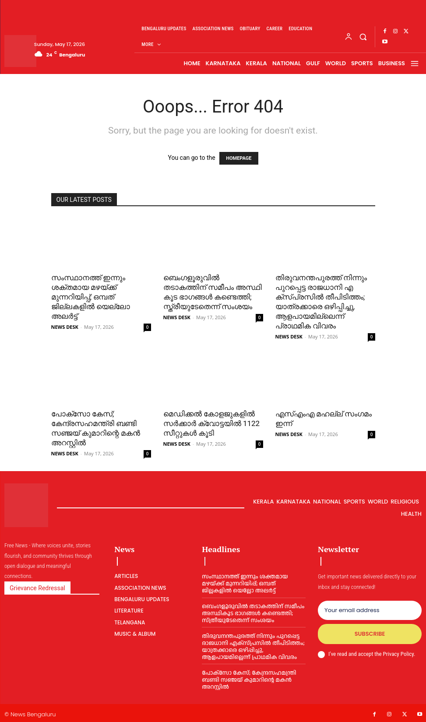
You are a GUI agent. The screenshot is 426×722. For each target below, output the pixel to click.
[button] (362, 36)
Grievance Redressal (37, 588)
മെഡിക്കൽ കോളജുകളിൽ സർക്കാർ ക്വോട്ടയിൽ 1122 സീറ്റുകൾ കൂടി (211, 423)
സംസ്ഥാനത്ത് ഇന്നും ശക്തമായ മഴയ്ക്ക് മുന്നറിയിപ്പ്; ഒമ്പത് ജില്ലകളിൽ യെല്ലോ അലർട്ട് (90, 296)
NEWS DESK (64, 327)
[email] (370, 610)
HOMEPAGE (238, 158)
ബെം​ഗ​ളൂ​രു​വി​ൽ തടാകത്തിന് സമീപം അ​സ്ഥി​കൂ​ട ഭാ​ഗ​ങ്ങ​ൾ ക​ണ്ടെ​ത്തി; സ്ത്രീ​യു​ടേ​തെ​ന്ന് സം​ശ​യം (252, 612)
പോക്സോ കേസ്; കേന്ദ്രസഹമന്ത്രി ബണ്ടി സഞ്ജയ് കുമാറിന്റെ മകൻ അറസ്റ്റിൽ (248, 678)
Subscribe (369, 634)
